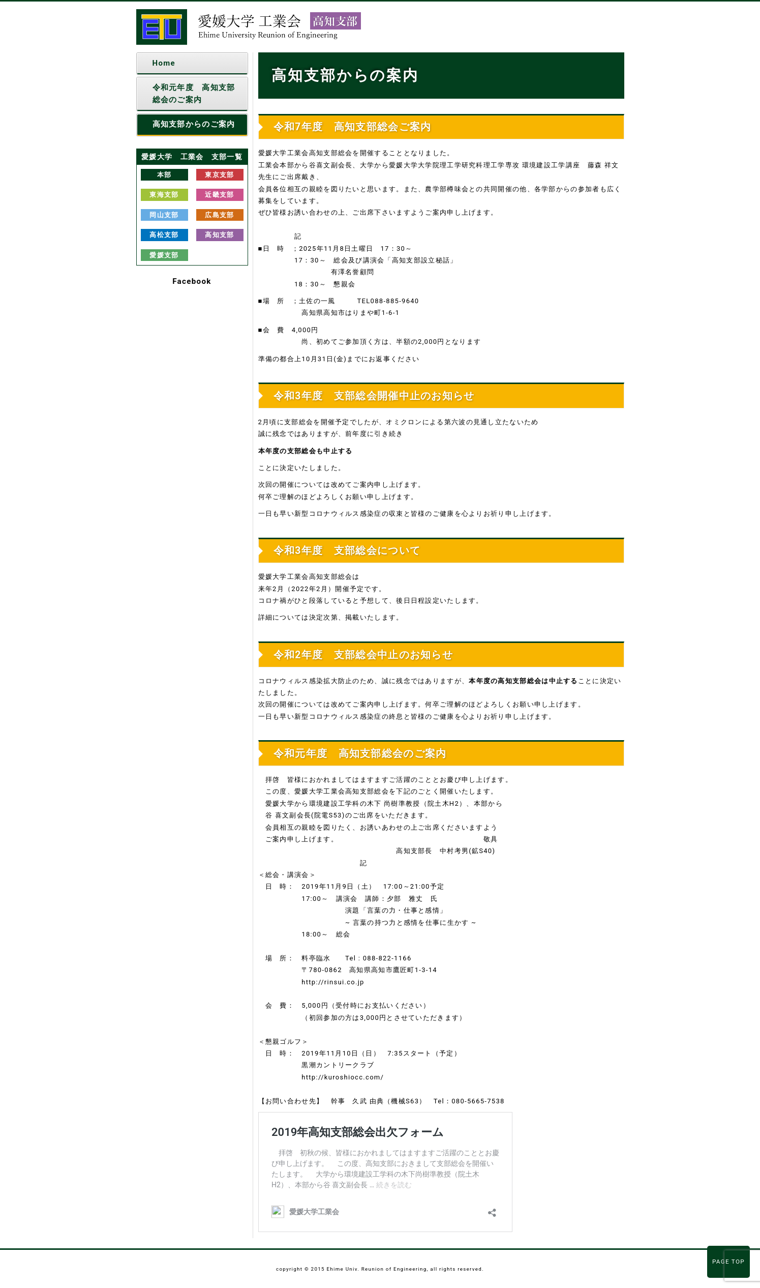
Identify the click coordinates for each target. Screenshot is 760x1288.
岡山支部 (163, 215)
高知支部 (219, 235)
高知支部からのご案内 (194, 124)
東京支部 (219, 175)
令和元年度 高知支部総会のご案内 (194, 93)
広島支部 (219, 215)
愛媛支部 (163, 255)
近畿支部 (219, 194)
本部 (164, 175)
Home (164, 63)
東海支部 (163, 194)
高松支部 (163, 235)
